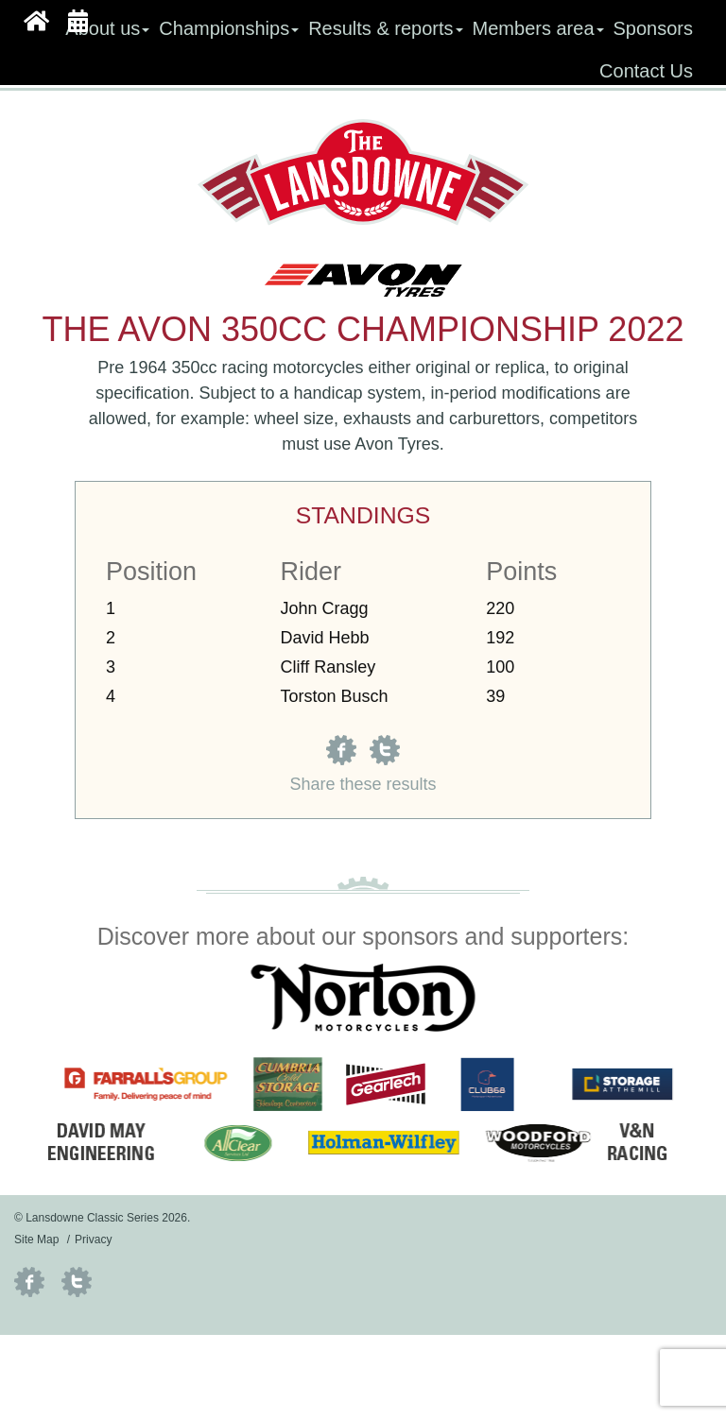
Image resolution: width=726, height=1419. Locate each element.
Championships (229, 28)
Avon (373, 444)
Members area (538, 28)
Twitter (76, 1282)
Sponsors (654, 28)
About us (107, 28)
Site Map (36, 1239)
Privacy (93, 1239)
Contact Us (646, 70)
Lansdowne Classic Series (363, 172)
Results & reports (385, 28)
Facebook (29, 1282)
